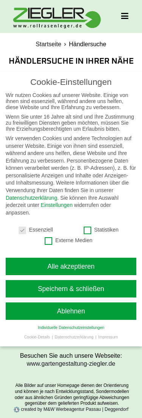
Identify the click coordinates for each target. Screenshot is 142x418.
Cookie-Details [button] (37, 337)
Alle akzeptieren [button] (71, 266)
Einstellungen (57, 205)
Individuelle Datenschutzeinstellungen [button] (71, 327)
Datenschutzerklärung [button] (75, 337)
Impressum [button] (108, 337)
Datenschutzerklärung (31, 198)
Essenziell (36, 230)
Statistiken (101, 230)
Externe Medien (68, 240)
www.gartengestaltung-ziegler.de (71, 363)
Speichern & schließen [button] (71, 289)
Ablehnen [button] (71, 311)
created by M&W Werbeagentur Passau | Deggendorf (71, 409)
